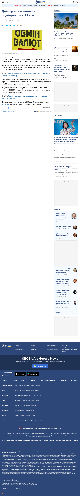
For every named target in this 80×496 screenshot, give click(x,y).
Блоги (53, 380)
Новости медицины (19, 415)
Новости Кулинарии (31, 405)
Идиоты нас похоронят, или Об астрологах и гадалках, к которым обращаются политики (63, 281)
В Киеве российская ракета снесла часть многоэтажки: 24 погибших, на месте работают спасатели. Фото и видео (66, 153)
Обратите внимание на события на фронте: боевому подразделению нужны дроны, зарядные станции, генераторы (63, 292)
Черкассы (38, 385)
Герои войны (18, 5)
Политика (14, 380)
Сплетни (22, 420)
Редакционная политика (8, 111)
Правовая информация (51, 345)
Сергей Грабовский (60, 238)
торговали (5, 104)
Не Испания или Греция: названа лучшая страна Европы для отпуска (65, 34)
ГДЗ (16, 395)
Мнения (57, 209)
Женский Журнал (39, 420)
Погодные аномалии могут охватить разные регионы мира (61, 57)
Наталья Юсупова (60, 296)
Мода (32, 420)
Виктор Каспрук (59, 307)
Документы (33, 349)
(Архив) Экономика (10, 18)
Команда (32, 345)
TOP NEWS (58, 116)
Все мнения (59, 312)
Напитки (23, 405)
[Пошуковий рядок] (77, 2)
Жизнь (33, 380)
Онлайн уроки (27, 395)
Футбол (16, 390)
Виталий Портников (60, 285)
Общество (64, 380)
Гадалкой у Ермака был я (63, 226)
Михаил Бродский (60, 228)
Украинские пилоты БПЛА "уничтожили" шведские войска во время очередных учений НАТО (63, 270)
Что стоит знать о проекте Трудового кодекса (66, 143)
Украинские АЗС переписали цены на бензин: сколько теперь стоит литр (62, 68)
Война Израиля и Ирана (40, 5)
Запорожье (27, 385)
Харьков (21, 385)
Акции (32, 400)
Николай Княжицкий (60, 219)
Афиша (16, 420)
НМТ (41, 395)
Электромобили (26, 400)
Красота (27, 420)
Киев (16, 385)
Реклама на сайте (19, 349)
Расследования (46, 380)
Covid (34, 415)
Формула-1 (37, 390)
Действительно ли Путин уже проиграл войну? (63, 234)
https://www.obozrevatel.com (54, 451)
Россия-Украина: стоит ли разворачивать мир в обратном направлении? (63, 303)
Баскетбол (22, 390)
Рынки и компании (19, 410)
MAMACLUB (28, 415)
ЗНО (37, 395)
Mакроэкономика (30, 410)
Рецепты (17, 405)
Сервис (37, 400)
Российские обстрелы (59, 5)
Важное (57, 10)
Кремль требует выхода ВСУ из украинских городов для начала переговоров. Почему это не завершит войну (62, 215)
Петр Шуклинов (59, 274)
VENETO (50, 5)
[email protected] (20, 484)
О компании (18, 345)
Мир (22, 380)
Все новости (74, 380)
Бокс (32, 390)
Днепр (32, 385)
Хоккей (28, 390)
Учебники (20, 395)
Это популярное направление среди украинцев (63, 39)
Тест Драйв (17, 400)
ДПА (34, 395)
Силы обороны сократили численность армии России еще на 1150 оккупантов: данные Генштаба (66, 168)
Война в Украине (27, 5)
